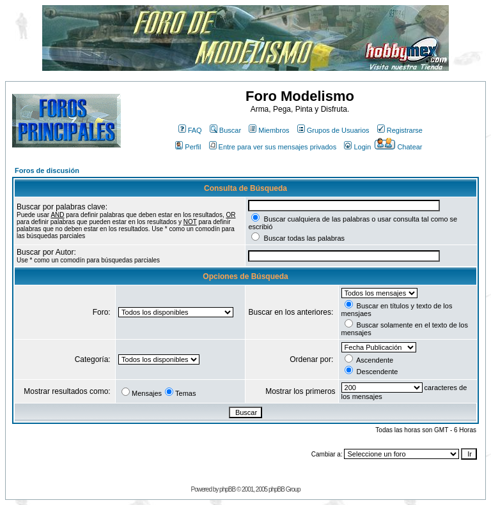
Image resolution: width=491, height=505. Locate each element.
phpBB (227, 489)
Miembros (269, 130)
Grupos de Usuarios (333, 130)
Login (357, 147)
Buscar (225, 130)
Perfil (188, 147)
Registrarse (400, 130)
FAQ (190, 130)
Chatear (398, 147)
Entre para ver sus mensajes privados (273, 147)
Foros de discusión (47, 170)
